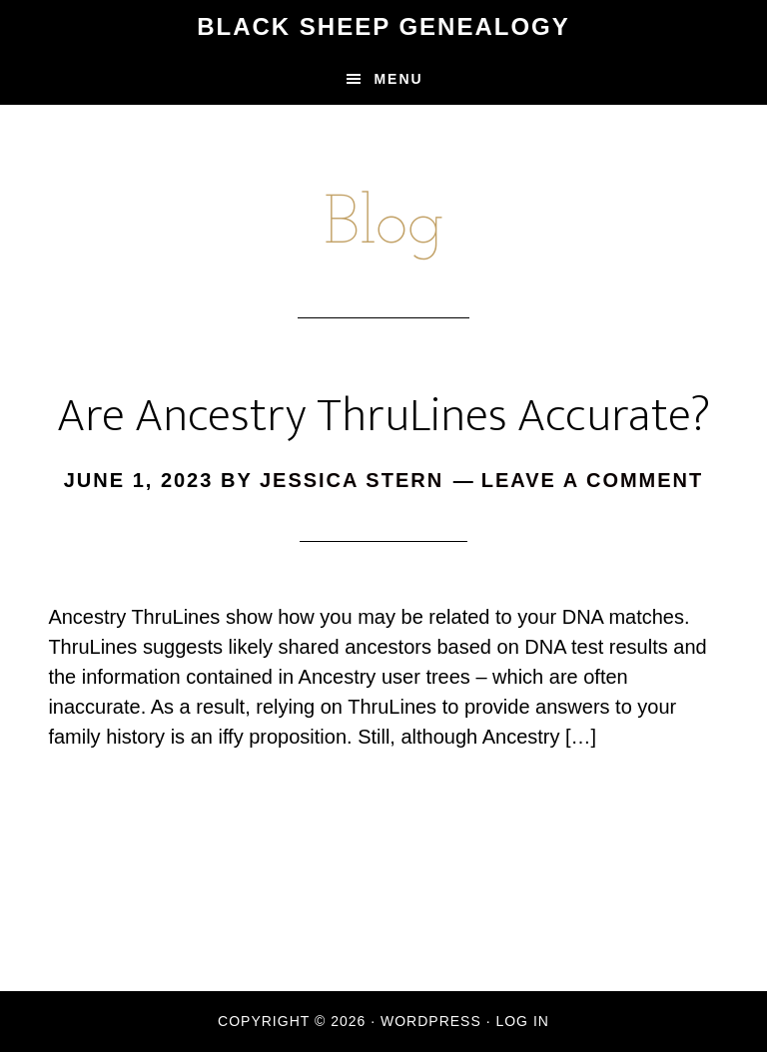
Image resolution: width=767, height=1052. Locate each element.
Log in (521, 1021)
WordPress (431, 1021)
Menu (398, 79)
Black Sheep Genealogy (383, 26)
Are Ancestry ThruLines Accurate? (383, 416)
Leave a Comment (592, 480)
